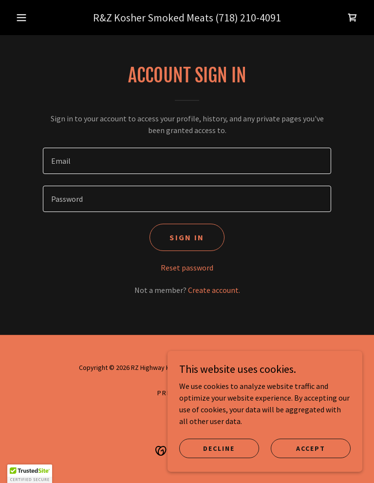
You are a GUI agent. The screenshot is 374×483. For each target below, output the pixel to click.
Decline (219, 448)
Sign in (186, 237)
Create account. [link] (214, 290)
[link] (352, 17)
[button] (21, 17)
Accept (310, 448)
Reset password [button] (187, 267)
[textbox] (187, 161)
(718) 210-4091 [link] (248, 17)
